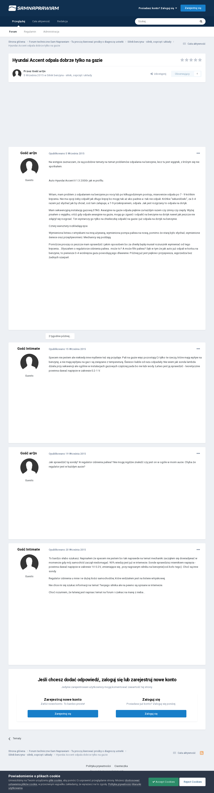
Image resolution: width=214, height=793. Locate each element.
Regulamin (30, 31)
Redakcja (62, 21)
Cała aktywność (41, 21)
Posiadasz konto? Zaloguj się (158, 8)
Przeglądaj (18, 23)
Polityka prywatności (98, 766)
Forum (13, 31)
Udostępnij (158, 73)
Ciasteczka (121, 766)
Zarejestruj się (193, 7)
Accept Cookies (162, 781)
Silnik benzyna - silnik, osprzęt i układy (69, 75)
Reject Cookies (192, 781)
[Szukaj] (157, 21)
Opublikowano (66, 153)
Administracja (51, 31)
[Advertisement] (107, 114)
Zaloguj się (151, 713)
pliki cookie (55, 780)
